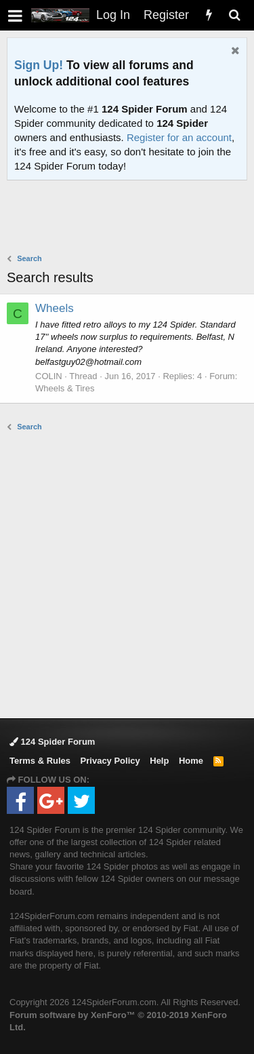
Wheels (54, 308)
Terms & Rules (39, 761)
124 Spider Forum (52, 742)
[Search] (234, 15)
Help (159, 761)
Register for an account (179, 137)
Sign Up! (38, 65)
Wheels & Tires (64, 388)
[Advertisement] (130, 218)
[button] (15, 15)
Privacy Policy (110, 761)
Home (191, 761)
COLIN (48, 376)
